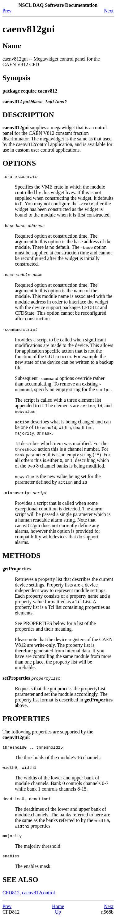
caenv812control (38, 897)
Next (109, 10)
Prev (6, 10)
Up (58, 916)
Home (58, 911)
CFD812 (10, 897)
